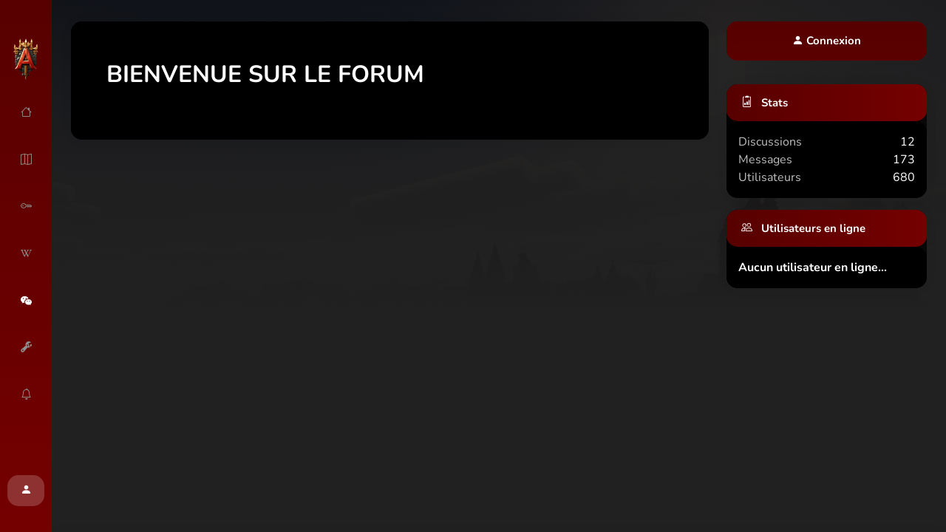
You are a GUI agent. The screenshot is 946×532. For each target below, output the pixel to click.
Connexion (826, 40)
